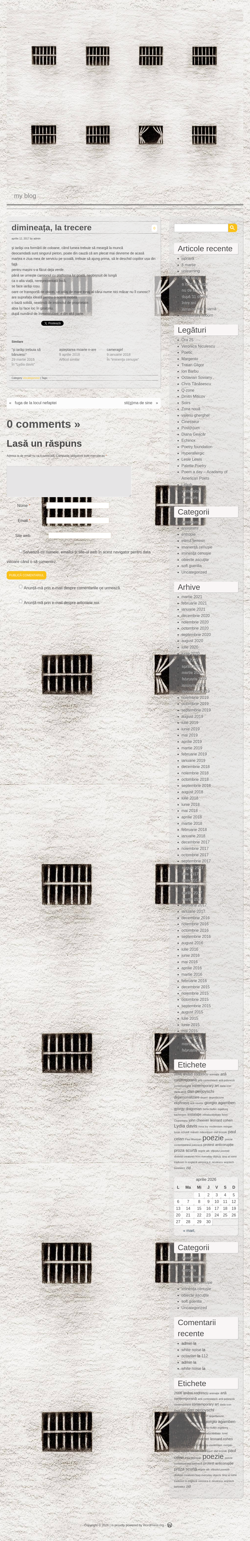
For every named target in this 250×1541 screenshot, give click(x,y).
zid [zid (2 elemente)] (188, 1168)
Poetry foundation (196, 447)
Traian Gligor (192, 365)
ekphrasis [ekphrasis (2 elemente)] (181, 1103)
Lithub (186, 485)
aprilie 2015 (191, 1037)
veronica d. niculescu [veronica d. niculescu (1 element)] (210, 1162)
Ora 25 (187, 340)
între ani (188, 302)
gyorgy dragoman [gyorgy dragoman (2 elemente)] (188, 1109)
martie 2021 (191, 597)
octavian (188, 1356)
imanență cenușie (196, 547)
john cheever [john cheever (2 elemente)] (199, 1120)
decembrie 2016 (195, 918)
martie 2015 (191, 1043)
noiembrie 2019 (195, 698)
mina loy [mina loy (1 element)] (203, 1126)
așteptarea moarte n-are (77, 350)
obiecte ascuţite (195, 560)
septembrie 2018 (196, 786)
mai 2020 (189, 660)
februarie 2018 (194, 830)
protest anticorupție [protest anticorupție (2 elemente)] (218, 1145)
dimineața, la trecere (52, 227)
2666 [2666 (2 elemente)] (178, 1074)
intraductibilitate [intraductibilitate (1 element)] (211, 1114)
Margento (189, 359)
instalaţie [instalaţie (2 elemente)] (194, 1114)
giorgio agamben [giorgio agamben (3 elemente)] (219, 1102)
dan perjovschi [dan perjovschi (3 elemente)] (200, 1091)
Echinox (188, 440)
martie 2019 (191, 748)
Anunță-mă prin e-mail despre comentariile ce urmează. (72, 594)
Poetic (186, 352)
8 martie (188, 265)
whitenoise (190, 491)
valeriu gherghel (195, 415)
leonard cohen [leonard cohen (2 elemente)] (221, 1120)
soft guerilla (191, 566)
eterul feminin (193, 541)
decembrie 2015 (195, 987)
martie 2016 (191, 974)
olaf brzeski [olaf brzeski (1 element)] (220, 1132)
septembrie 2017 (196, 861)
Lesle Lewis (191, 459)
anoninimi (189, 528)
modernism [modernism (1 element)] (215, 1126)
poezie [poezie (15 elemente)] (213, 1138)
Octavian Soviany (196, 377)
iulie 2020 (189, 647)
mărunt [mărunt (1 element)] (194, 1132)
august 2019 (192, 716)
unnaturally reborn (197, 315)
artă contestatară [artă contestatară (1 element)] (207, 1080)
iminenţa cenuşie (196, 553)
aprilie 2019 (191, 742)
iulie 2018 (189, 798)
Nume (23, 511)
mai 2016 (189, 962)
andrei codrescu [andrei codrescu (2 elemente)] (195, 1074)
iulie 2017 (189, 874)
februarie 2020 (194, 679)
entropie (188, 534)
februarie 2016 (194, 981)
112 (204, 1356)
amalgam (189, 522)
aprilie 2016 (191, 968)
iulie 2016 (189, 949)
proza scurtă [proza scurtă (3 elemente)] (185, 1150)
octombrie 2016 (195, 930)
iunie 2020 (190, 654)
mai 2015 (189, 1031)
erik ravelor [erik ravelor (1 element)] (196, 1103)
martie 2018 (191, 823)
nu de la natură (194, 290)
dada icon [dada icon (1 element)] (225, 1085)
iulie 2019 (189, 723)
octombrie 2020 (195, 628)
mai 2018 (189, 811)
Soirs (185, 403)
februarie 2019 (194, 754)
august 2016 (192, 943)
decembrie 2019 (195, 691)
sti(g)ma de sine (138, 403)
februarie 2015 (194, 1050)
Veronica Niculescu (198, 346)
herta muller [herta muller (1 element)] (209, 1109)
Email (24, 526)
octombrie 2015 (195, 999)
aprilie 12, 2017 (20, 238)
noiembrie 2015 (195, 993)
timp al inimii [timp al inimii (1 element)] (229, 1156)
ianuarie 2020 (193, 685)
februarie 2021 (194, 603)
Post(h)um (190, 428)
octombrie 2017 (195, 855)
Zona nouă (190, 409)
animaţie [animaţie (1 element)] (214, 1074)
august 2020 (192, 641)
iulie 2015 (189, 1018)
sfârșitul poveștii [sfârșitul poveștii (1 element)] (220, 1150)
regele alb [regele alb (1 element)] (204, 1150)
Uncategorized (31, 377)
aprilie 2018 (191, 817)
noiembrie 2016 (195, 924)
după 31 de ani (194, 296)
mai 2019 (189, 735)
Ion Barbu (189, 371)
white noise (191, 1350)
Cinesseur (190, 422)
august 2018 (192, 792)
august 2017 (192, 867)
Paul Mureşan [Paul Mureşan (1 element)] (193, 1139)
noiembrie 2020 (195, 622)
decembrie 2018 (195, 767)
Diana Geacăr (193, 434)
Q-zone (187, 390)
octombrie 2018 (195, 779)
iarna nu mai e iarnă (198, 309)
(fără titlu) (189, 277)
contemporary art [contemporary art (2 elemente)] (205, 1086)
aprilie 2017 (191, 892)
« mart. (189, 1231)
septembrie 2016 (196, 936)
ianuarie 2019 (193, 760)
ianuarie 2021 (193, 609)
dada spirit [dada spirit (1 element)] (180, 1091)
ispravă (187, 258)
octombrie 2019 (195, 704)
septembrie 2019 (196, 710)
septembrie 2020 (196, 635)
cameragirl (115, 350)
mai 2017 (189, 886)
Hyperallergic (192, 453)
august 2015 (192, 1012)
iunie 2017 (190, 880)
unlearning (190, 271)
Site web (22, 541)
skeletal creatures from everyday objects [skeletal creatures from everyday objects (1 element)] (197, 1156)
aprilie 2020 (191, 666)
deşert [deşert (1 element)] (204, 1097)
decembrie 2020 (195, 616)
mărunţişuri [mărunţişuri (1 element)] (206, 1132)
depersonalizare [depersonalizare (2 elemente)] (186, 1097)
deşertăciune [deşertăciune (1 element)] (216, 1097)
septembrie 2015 (196, 1006)
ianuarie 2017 (193, 911)
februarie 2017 (194, 905)
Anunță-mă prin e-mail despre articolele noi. (62, 609)
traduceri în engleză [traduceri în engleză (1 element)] (185, 1162)
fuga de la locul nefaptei (35, 403)
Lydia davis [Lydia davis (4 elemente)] (185, 1125)
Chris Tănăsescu (196, 384)
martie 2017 (191, 899)
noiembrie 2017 (195, 848)
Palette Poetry (193, 466)
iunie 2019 (190, 729)
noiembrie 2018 (195, 773)
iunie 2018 (190, 804)
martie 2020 (191, 672)
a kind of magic (194, 284)
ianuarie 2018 (193, 836)
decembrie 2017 (195, 842)
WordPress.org (153, 1525)
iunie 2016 (190, 955)
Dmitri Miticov (193, 396)
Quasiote (189, 497)
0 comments (39, 424)
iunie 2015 (190, 1025)
